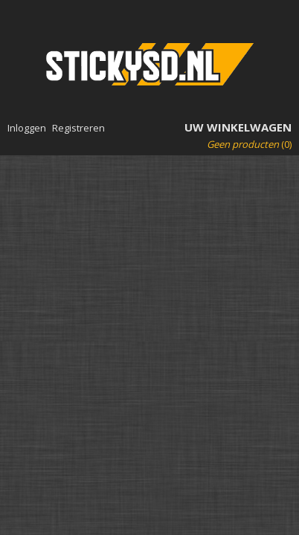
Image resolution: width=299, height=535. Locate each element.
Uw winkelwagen (238, 127)
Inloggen (26, 127)
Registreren (78, 127)
